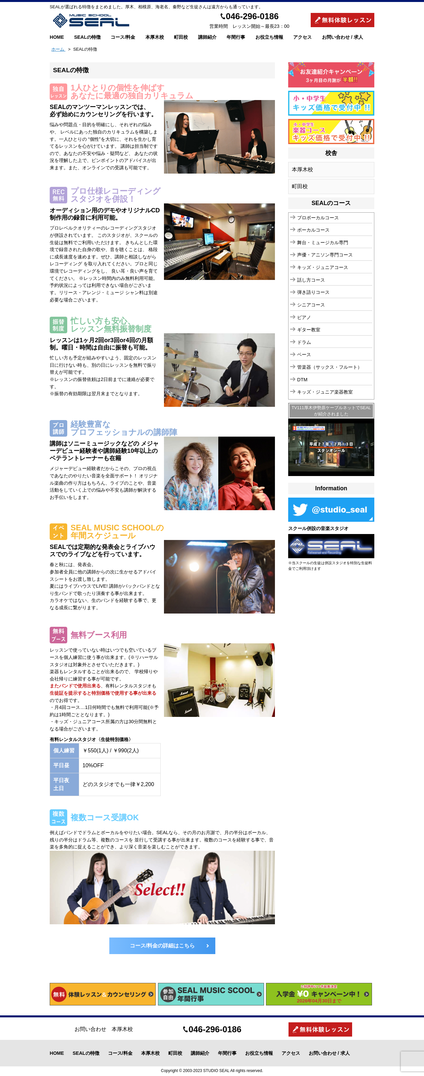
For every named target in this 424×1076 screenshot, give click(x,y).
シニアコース (311, 304)
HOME (57, 37)
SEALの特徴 (87, 37)
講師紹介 (207, 37)
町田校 (181, 37)
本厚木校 (154, 37)
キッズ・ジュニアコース (322, 267)
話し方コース (311, 280)
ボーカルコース (313, 230)
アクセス (302, 37)
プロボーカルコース (318, 217)
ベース (304, 354)
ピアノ (304, 317)
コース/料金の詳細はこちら (162, 945)
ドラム (304, 342)
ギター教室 (308, 329)
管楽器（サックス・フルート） (329, 367)
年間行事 (236, 37)
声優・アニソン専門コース (325, 254)
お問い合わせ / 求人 (342, 37)
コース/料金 (123, 37)
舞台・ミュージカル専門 (322, 242)
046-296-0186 (252, 16)
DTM (302, 379)
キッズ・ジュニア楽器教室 (325, 392)
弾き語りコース (313, 292)
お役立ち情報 (269, 37)
